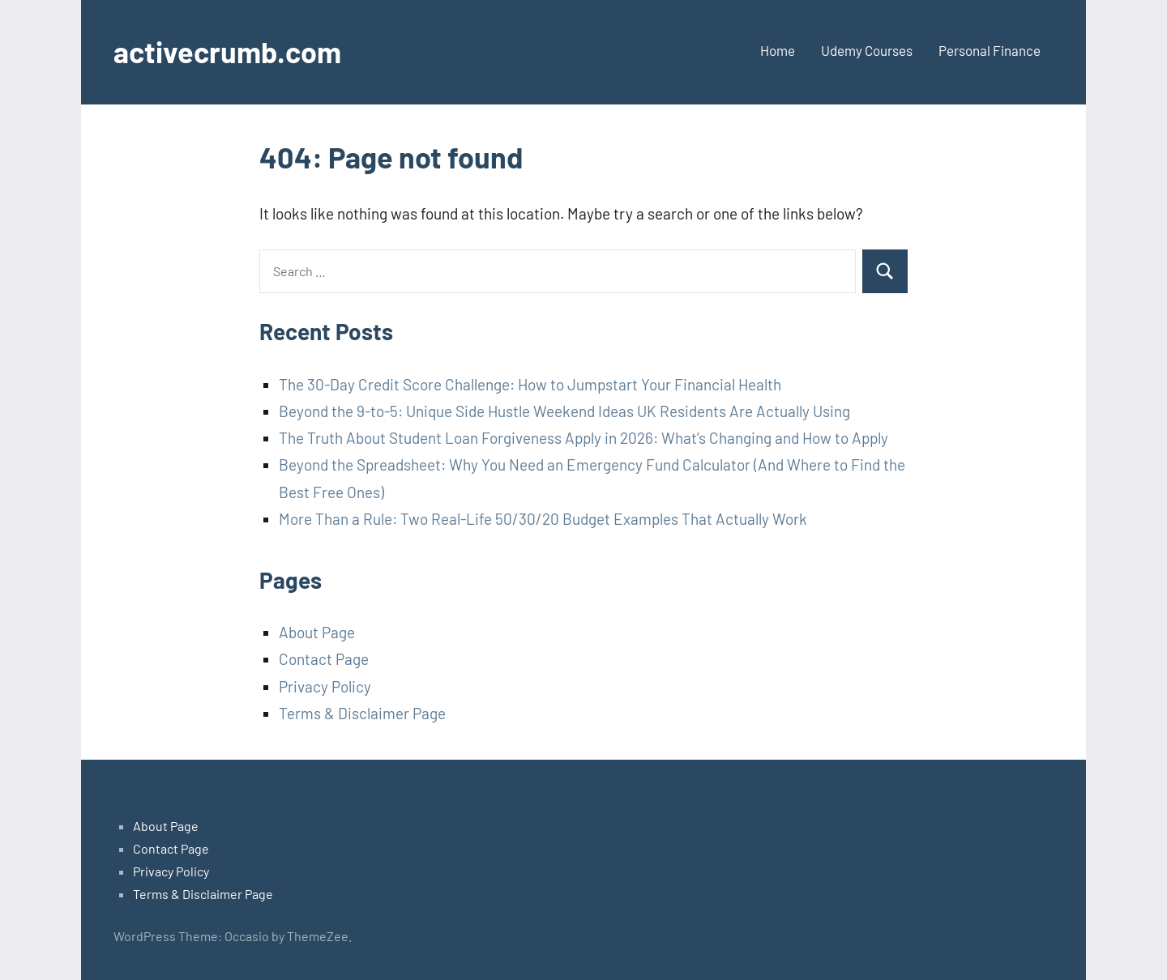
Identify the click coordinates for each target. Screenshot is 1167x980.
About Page (317, 632)
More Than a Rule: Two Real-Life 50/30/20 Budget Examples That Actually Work (543, 518)
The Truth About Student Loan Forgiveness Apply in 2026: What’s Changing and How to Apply (583, 437)
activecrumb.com (227, 51)
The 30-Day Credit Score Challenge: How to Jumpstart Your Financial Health (530, 384)
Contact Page (324, 659)
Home (777, 50)
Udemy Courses (867, 50)
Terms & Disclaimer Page (362, 713)
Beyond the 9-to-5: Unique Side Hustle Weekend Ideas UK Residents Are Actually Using (564, 411)
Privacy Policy (325, 686)
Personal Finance (989, 50)
